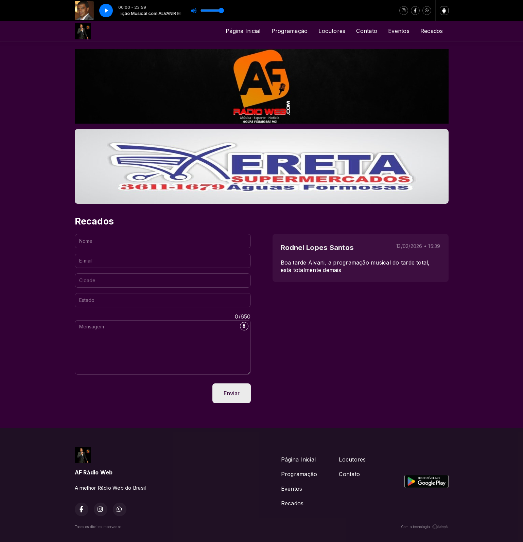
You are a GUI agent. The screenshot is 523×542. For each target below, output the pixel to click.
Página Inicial (243, 31)
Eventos (398, 31)
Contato (366, 31)
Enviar (232, 393)
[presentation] (126, 393)
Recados (431, 31)
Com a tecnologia (425, 526)
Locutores (331, 31)
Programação (290, 31)
